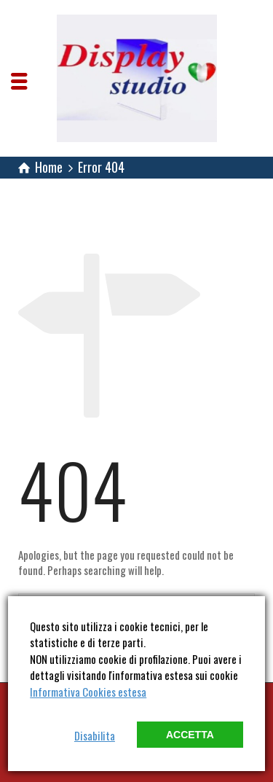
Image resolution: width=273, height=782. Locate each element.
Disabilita (94, 735)
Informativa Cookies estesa (88, 692)
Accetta (190, 734)
